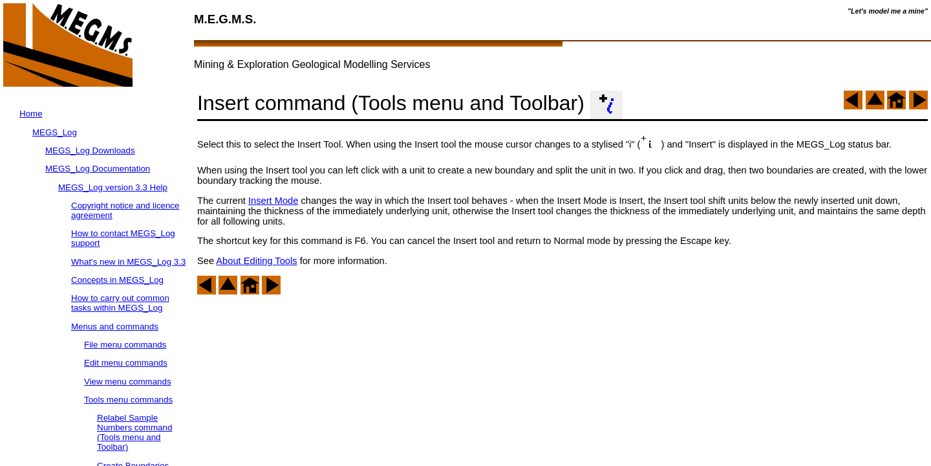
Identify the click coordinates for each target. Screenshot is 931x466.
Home (31, 113)
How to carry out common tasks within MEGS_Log (120, 303)
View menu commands (127, 381)
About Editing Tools (256, 261)
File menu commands (125, 345)
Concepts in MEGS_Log (117, 280)
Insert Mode (273, 200)
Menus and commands (114, 326)
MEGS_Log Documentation (97, 168)
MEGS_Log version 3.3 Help (112, 187)
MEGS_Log (54, 132)
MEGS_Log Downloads (90, 150)
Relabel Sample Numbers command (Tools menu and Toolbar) (134, 432)
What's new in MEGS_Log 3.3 (128, 262)
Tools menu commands (128, 400)
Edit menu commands (125, 363)
